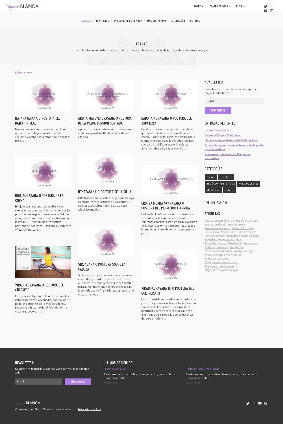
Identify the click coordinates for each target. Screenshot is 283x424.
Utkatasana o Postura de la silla (104, 192)
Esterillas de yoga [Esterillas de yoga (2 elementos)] (215, 243)
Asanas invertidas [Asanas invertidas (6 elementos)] (216, 232)
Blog (241, 6)
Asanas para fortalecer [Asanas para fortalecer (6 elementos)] (242, 232)
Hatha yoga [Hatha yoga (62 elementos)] (251, 243)
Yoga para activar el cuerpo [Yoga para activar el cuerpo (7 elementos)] (221, 262)
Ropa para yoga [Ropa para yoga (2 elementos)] (242, 251)
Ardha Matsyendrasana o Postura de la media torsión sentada (234, 147)
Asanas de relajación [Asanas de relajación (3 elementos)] (217, 228)
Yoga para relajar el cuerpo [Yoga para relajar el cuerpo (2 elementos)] (221, 270)
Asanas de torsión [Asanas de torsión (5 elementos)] (242, 228)
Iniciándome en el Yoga (128, 20)
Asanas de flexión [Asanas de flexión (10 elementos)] (215, 224)
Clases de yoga (221, 6)
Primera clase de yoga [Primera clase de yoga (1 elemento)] (218, 251)
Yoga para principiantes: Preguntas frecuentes (228, 156)
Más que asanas (157, 20)
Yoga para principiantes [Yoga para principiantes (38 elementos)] (219, 266)
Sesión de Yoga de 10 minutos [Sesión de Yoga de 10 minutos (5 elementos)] (223, 254)
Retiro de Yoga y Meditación (223, 135)
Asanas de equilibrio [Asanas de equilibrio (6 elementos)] (217, 220)
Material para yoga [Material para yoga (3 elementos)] (216, 247)
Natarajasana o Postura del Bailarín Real (231, 140)
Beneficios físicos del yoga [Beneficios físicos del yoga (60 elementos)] (243, 235)
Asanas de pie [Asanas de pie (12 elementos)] (236, 224)
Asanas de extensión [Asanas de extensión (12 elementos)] (244, 220)
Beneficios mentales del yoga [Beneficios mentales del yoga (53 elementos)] (223, 239)
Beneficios (102, 20)
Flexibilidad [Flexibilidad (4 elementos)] (235, 243)
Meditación (178, 20)
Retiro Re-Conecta (217, 130)
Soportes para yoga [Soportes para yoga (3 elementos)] (217, 258)
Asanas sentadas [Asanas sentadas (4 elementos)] (215, 235)
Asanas (86, 20)
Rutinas (195, 20)
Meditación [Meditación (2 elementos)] (236, 247)
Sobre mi (199, 6)
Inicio (18, 72)
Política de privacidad (89, 409)
